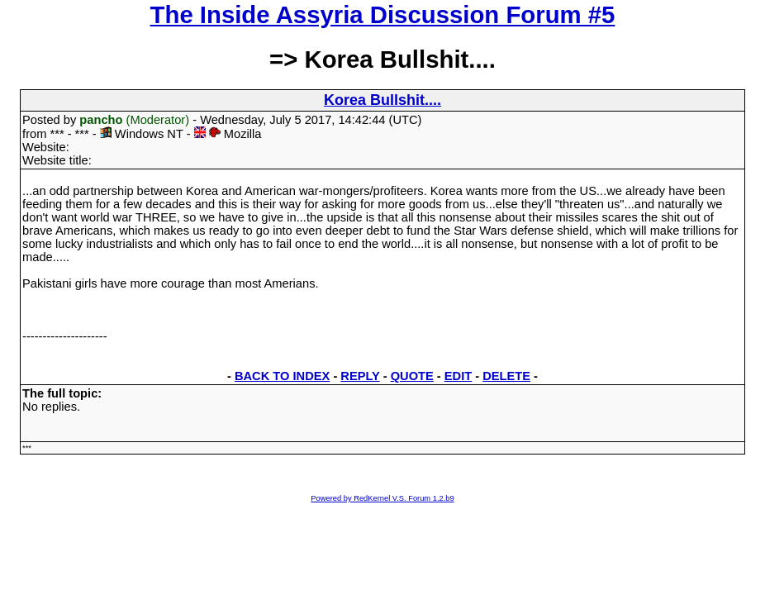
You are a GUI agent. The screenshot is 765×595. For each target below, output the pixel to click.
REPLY (359, 376)
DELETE (506, 376)
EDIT (458, 376)
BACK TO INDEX (282, 376)
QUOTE (412, 376)
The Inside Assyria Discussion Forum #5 (382, 14)
